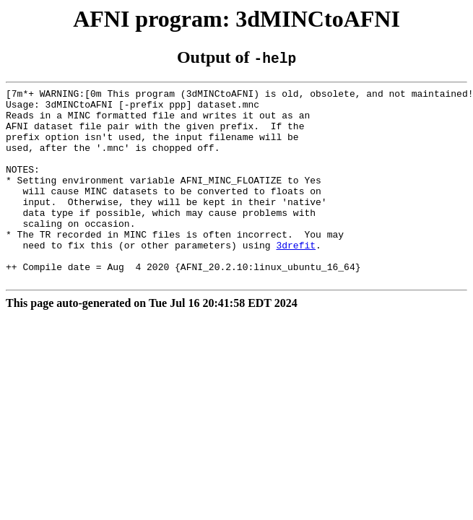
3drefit (296, 277)
